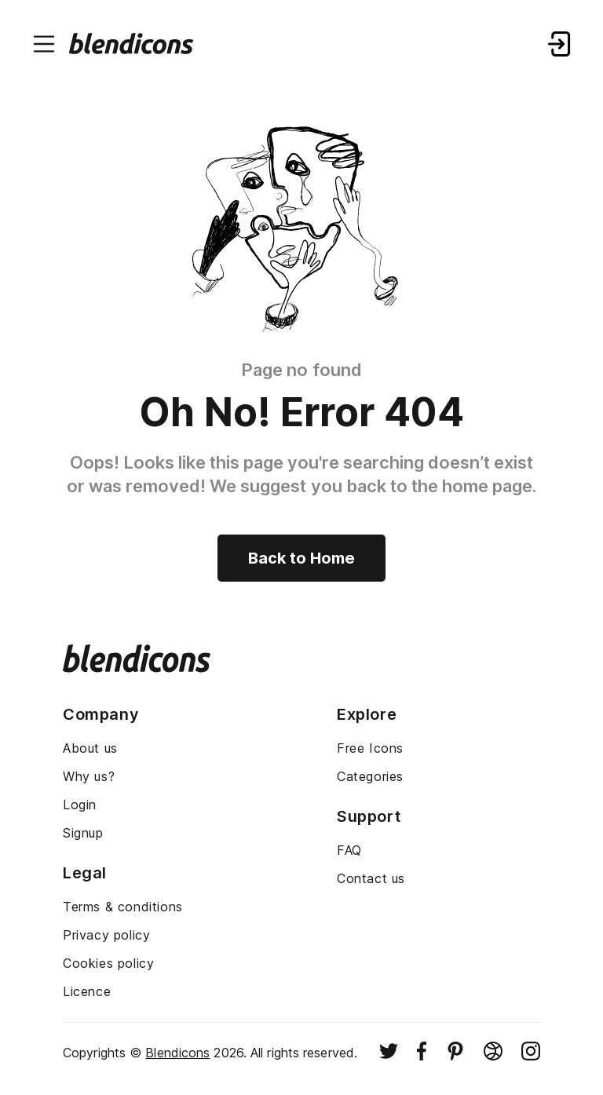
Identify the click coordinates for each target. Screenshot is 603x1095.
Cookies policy (108, 963)
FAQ (349, 850)
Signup (83, 833)
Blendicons (177, 1052)
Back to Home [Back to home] (301, 558)
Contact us (371, 878)
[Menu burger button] (44, 44)
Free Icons (370, 748)
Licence (87, 991)
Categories (370, 776)
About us (90, 748)
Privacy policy (106, 935)
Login (80, 804)
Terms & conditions (123, 906)
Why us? (89, 776)
